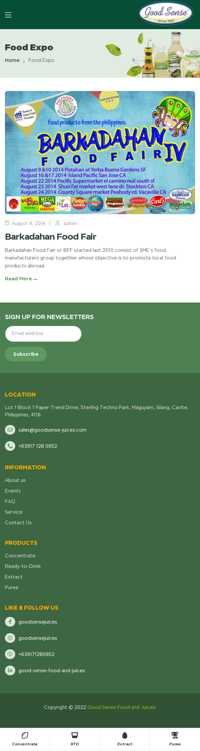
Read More (21, 279)
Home (12, 60)
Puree (175, 744)
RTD (75, 744)
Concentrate (25, 744)
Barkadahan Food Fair (50, 236)
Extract (125, 744)
